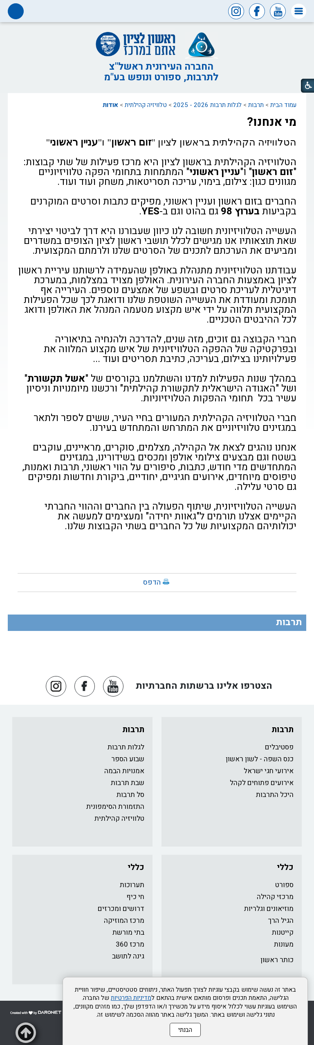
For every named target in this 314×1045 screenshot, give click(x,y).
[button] (298, 11)
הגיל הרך (281, 920)
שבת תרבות (127, 783)
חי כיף (135, 897)
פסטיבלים (279, 747)
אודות (110, 104)
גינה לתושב (128, 956)
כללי (285, 867)
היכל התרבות (275, 795)
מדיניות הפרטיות (131, 997)
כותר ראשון (277, 960)
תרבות (256, 104)
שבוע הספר (127, 759)
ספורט (284, 885)
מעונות (284, 944)
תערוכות (132, 885)
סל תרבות (130, 795)
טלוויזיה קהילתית (146, 104)
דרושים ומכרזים (121, 909)
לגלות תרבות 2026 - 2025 (207, 104)
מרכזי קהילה (275, 897)
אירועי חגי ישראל (269, 771)
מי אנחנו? (271, 122)
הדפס (152, 582)
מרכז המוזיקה (124, 920)
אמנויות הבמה (124, 771)
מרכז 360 (130, 944)
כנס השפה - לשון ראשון (260, 759)
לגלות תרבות (126, 747)
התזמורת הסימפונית (115, 806)
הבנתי (185, 1029)
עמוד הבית (283, 104)
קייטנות (283, 932)
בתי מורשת (128, 932)
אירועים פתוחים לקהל (262, 783)
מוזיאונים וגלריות (269, 909)
